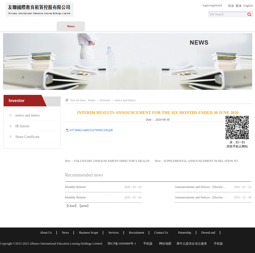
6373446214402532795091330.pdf (91, 130)
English (248, 5)
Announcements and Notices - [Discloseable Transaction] (210, 187)
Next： (196, 161)
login (206, 5)
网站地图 (164, 243)
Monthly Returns (75, 187)
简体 (231, 6)
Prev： (107, 161)
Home (14, 26)
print (84, 206)
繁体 (239, 6)
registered (216, 5)
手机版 (147, 243)
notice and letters (125, 100)
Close (71, 206)
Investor (105, 100)
